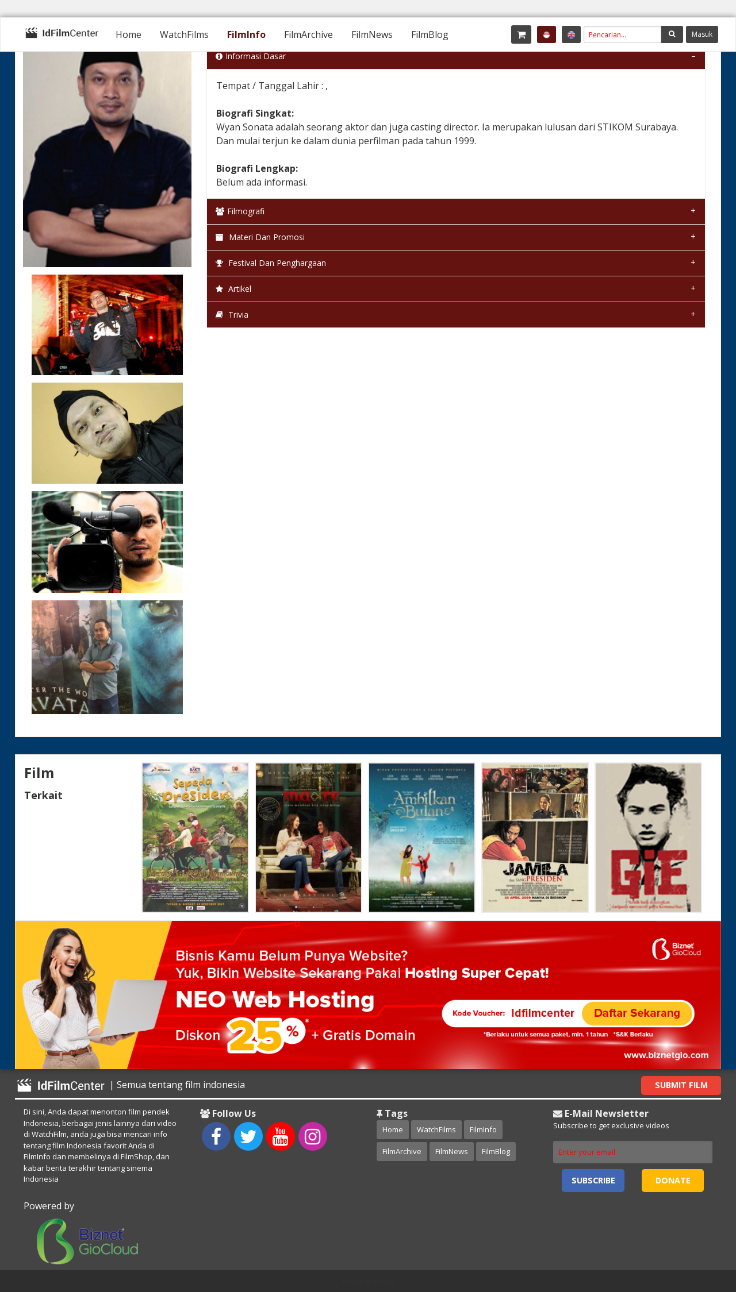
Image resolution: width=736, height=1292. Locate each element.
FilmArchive (308, 34)
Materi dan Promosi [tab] (260, 237)
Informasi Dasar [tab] (251, 56)
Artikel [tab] (233, 288)
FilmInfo (246, 34)
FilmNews (372, 34)
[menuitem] (128, 34)
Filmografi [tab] (240, 211)
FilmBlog (429, 34)
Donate (673, 1180)
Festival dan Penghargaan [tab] (271, 262)
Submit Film (681, 1084)
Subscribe (593, 1180)
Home (128, 34)
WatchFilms (184, 34)
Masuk (702, 34)
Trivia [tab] (232, 314)
